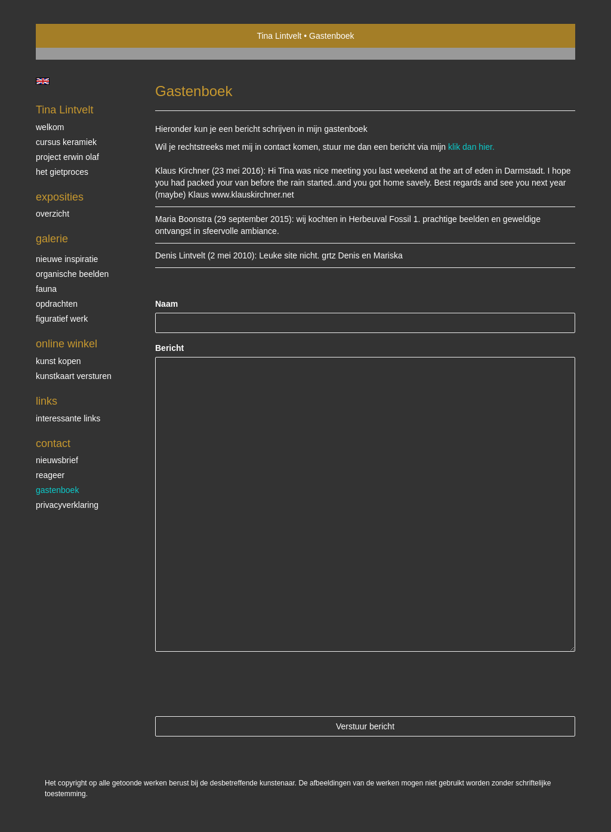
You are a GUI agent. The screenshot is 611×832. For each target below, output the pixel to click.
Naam (166, 304)
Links (46, 401)
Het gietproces (62, 172)
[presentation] (246, 684)
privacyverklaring (67, 505)
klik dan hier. (471, 147)
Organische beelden (72, 274)
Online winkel (66, 344)
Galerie (52, 239)
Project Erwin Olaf (67, 157)
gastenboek (57, 490)
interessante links (68, 418)
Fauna (46, 289)
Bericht (169, 348)
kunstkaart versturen (74, 376)
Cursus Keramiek (66, 142)
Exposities (60, 197)
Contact (53, 443)
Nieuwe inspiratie (67, 259)
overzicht (52, 213)
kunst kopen (58, 361)
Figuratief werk (62, 318)
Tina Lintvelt (279, 36)
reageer (50, 475)
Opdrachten (57, 304)
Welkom (50, 127)
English (43, 81)
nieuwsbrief (57, 460)
